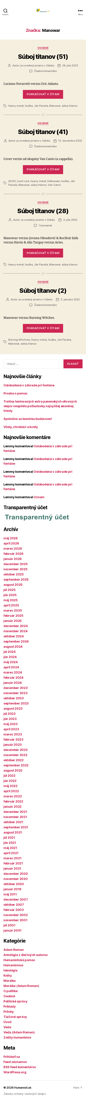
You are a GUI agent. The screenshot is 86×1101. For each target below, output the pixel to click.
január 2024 (12, 683)
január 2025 (12, 621)
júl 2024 (9, 652)
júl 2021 (9, 837)
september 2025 (16, 579)
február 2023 (13, 739)
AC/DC (12, 181)
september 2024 (16, 641)
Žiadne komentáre (45, 71)
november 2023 (15, 693)
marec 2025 (12, 610)
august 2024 (13, 646)
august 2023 (13, 708)
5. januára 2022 (70, 299)
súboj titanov (70, 105)
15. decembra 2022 (70, 140)
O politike (10, 991)
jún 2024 (10, 657)
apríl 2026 (11, 543)
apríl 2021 (10, 853)
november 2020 (15, 879)
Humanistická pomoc (19, 960)
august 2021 (12, 832)
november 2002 (15, 915)
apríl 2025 (11, 605)
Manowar (54, 105)
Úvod (7, 1022)
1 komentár (45, 225)
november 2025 (15, 569)
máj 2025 (10, 600)
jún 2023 (10, 719)
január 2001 (12, 930)
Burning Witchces (19, 339)
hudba (29, 105)
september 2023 (16, 703)
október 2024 (13, 636)
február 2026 (13, 553)
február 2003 (13, 910)
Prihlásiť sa (11, 1057)
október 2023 (13, 698)
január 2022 (12, 806)
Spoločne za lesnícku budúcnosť (27, 419)
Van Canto (54, 184)
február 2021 (13, 863)
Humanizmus (13, 965)
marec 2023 (12, 734)
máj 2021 (10, 848)
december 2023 (15, 688)
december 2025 (15, 564)
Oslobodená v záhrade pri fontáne (28, 385)
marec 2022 (12, 796)
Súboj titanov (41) (43, 132)
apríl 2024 (11, 667)
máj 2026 (10, 538)
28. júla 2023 (70, 65)
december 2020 (15, 873)
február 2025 (13, 615)
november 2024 (15, 631)
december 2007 (15, 899)
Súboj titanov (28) (42, 211)
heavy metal (16, 105)
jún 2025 (10, 595)
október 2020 (13, 884)
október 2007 (13, 904)
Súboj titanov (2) (43, 290)
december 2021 (15, 812)
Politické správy (15, 1001)
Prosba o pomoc (15, 393)
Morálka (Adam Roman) (21, 986)
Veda (7, 1027)
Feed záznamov (15, 1062)
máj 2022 (10, 786)
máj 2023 (10, 724)
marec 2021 (12, 858)
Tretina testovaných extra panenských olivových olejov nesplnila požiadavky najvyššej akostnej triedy (40, 406)
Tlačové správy (15, 1017)
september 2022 (15, 765)
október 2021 (13, 822)
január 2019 (12, 889)
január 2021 (12, 868)
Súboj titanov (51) (43, 56)
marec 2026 (12, 548)
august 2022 (12, 770)
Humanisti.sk (22, 1087)
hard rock (23, 181)
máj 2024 (10, 662)
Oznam (39, 497)
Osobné (43, 47)
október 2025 (13, 574)
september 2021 (15, 827)
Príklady (9, 1006)
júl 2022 (9, 775)
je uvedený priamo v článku (37, 65)
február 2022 (13, 801)
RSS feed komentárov (19, 1067)
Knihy (7, 975)
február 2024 (13, 677)
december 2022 (15, 750)
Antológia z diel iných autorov (25, 955)
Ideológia (10, 970)
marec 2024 (12, 672)
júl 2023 (9, 713)
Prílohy (8, 1011)
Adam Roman (13, 950)
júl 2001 (9, 925)
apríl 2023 (11, 729)
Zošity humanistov (17, 1037)
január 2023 (12, 744)
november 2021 (15, 817)
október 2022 (13, 760)
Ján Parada (41, 105)
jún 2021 (9, 843)
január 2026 (12, 559)
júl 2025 (9, 590)
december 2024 (15, 626)
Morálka (9, 980)
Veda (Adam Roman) (19, 1032)
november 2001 (15, 920)
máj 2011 (10, 894)
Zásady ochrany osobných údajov (24, 1093)
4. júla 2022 (70, 219)
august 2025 (13, 584)
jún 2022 (9, 781)
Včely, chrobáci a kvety (20, 427)
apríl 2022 (11, 791)
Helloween (53, 181)
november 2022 (15, 755)
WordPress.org (14, 1072)
